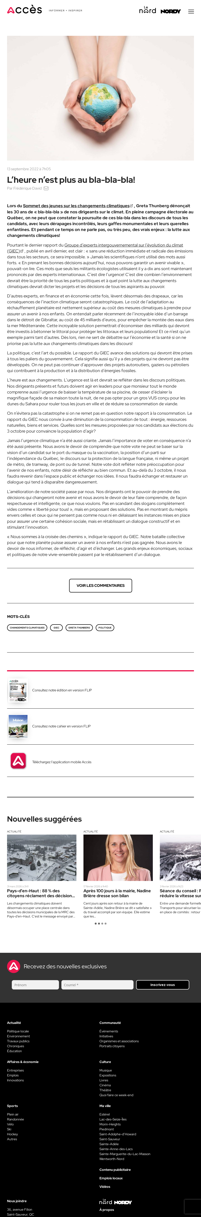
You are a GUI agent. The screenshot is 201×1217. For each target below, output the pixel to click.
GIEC (56, 627)
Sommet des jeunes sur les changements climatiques (76, 205)
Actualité (14, 831)
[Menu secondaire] (191, 11)
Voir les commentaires (101, 585)
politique (105, 627)
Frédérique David (27, 188)
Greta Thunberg (79, 627)
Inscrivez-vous (162, 984)
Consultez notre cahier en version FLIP (61, 726)
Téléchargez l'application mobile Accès (61, 762)
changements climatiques (27, 627)
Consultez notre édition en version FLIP (62, 690)
